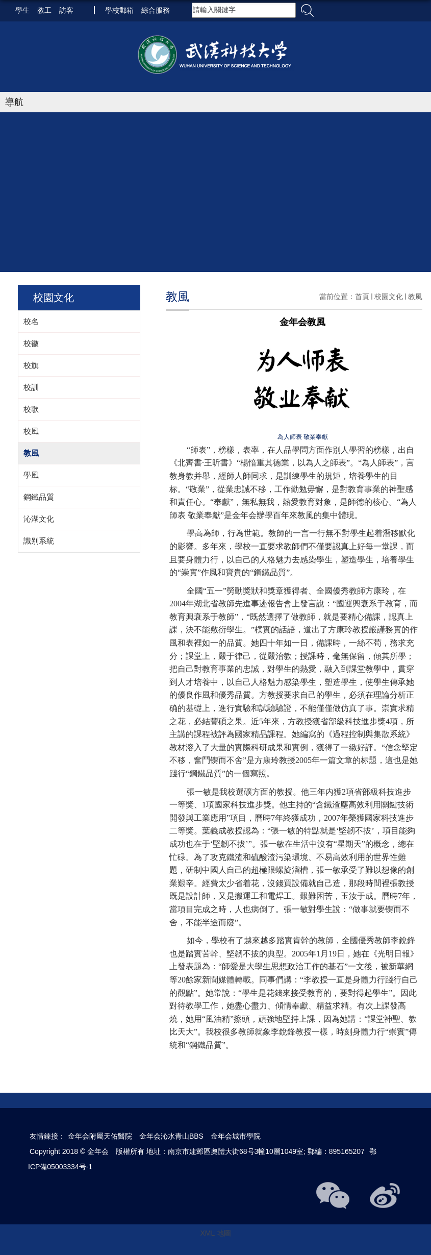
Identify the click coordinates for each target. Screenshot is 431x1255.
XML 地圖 (215, 1233)
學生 (22, 10)
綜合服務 (155, 10)
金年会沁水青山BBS (171, 1136)
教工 (44, 10)
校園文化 (388, 296)
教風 (415, 296)
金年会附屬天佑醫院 (100, 1136)
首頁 (362, 296)
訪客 (66, 10)
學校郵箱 (119, 10)
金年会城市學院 (236, 1136)
